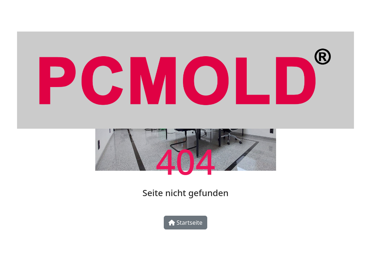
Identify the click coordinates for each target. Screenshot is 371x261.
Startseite (185, 223)
